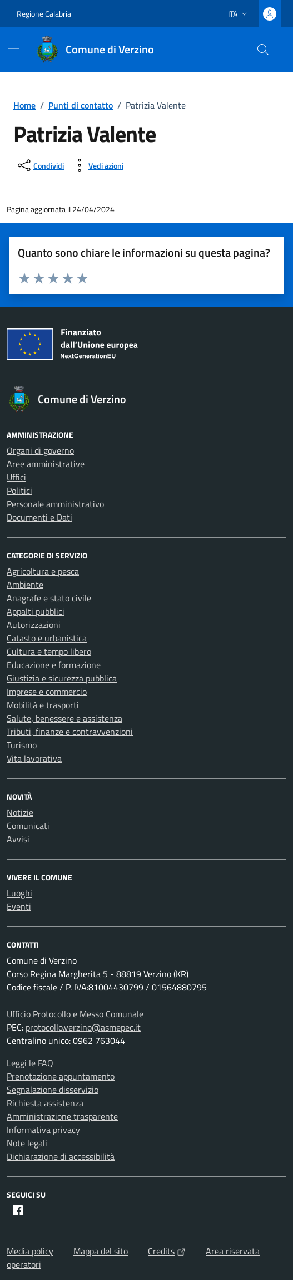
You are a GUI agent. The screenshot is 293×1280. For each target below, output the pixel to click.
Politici (19, 490)
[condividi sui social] (39, 165)
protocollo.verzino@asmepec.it (83, 1027)
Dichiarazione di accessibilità (61, 1156)
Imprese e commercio (47, 691)
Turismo (22, 745)
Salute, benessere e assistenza (64, 718)
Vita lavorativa (34, 758)
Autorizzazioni (34, 624)
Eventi (19, 906)
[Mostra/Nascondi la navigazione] (13, 48)
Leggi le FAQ (30, 1063)
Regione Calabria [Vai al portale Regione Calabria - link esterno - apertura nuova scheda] (44, 13)
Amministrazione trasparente (62, 1116)
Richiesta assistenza (45, 1103)
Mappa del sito (100, 1251)
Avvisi (18, 839)
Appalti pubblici (35, 611)
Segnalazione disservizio (52, 1089)
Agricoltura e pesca (43, 571)
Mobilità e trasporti (43, 705)
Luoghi (19, 893)
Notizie (20, 812)
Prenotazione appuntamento (61, 1076)
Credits (167, 1251)
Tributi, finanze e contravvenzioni (70, 731)
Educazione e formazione (54, 664)
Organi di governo (40, 450)
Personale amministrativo (55, 504)
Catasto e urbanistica (47, 638)
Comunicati (28, 825)
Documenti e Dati (39, 517)
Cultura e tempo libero (49, 651)
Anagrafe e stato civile (49, 598)
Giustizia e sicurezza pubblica (62, 678)
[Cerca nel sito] (263, 49)
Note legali (27, 1143)
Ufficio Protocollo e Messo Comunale (75, 1014)
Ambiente (25, 584)
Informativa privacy (43, 1129)
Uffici (16, 477)
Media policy (30, 1251)
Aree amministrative (46, 463)
